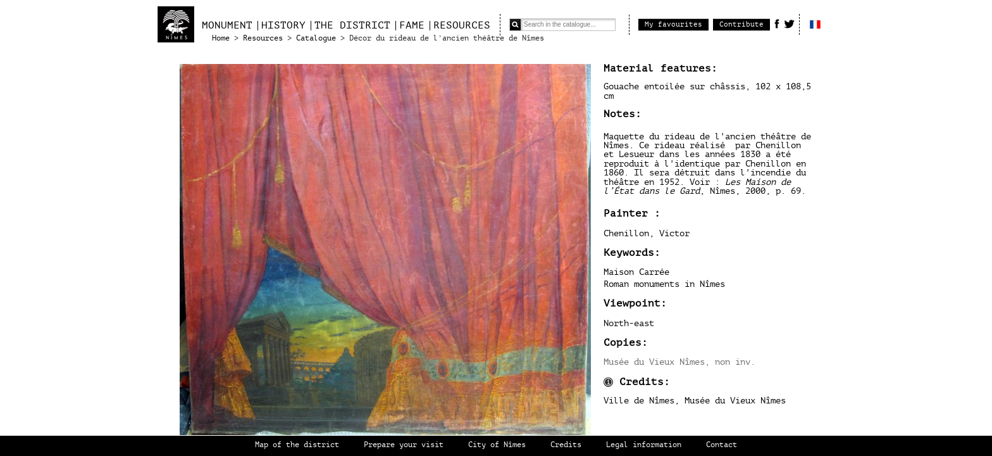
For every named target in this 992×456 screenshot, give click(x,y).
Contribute (741, 24)
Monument (227, 25)
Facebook (776, 23)
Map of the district (297, 445)
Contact (721, 445)
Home (221, 38)
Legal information (643, 445)
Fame (412, 25)
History (283, 25)
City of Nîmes (497, 445)
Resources (461, 25)
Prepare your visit (403, 445)
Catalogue (316, 38)
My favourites (673, 24)
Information (608, 382)
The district (352, 25)
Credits (565, 445)
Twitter (789, 23)
